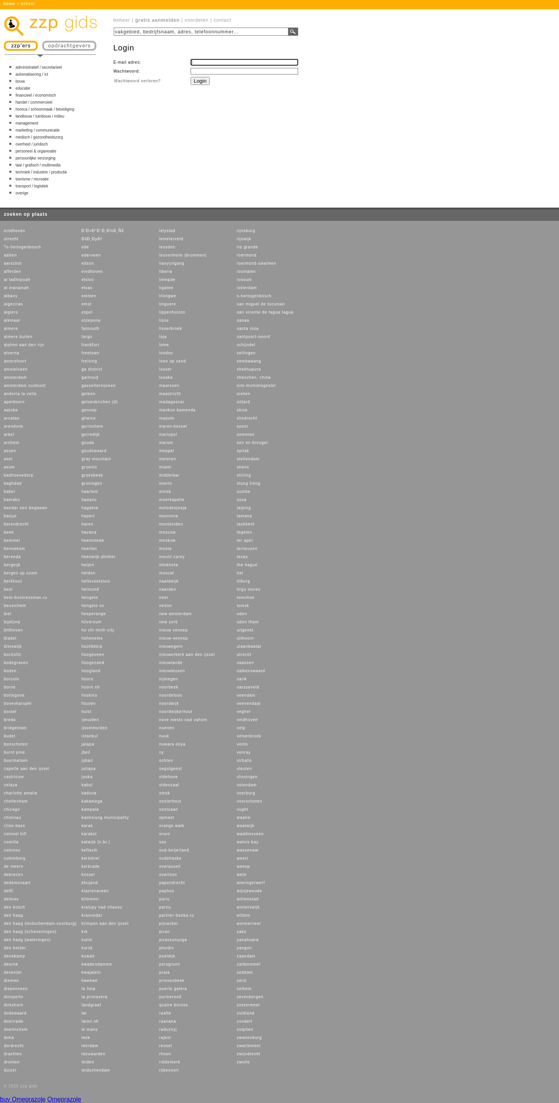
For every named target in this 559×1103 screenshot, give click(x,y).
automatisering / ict (32, 74)
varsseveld (248, 687)
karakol (89, 834)
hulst (87, 711)
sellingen (246, 353)
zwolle (243, 1062)
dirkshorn (13, 1005)
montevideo (171, 524)
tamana (244, 516)
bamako (12, 500)
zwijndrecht (248, 1054)
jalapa (88, 744)
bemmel (12, 540)
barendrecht (16, 524)
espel (87, 312)
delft (8, 891)
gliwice (89, 418)
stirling (244, 475)
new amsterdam (175, 614)
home (9, 4)
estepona (91, 320)
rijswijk (244, 239)
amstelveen (16, 369)
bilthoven (13, 630)
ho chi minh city (98, 630)
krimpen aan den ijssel (105, 923)
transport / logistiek (32, 186)
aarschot (13, 263)
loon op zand (172, 361)
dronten (12, 1062)
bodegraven (16, 663)
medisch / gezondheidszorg (39, 137)
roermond (247, 255)
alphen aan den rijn (24, 345)
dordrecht (14, 1046)
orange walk (171, 826)
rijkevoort (169, 1070)
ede (85, 247)
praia (164, 972)
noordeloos (170, 695)
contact (222, 20)
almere (11, 328)
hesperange (94, 614)
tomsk (243, 606)
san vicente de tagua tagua (265, 312)
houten (89, 703)
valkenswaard (251, 671)
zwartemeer (249, 1046)
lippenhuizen (172, 312)
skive (242, 410)
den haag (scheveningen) (30, 932)
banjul (10, 516)
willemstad (248, 899)
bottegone (14, 695)
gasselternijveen (99, 385)
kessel (88, 874)
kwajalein (91, 972)
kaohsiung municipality (105, 817)
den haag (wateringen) (27, 940)
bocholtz (12, 654)
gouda (88, 443)
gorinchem (92, 426)
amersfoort (15, 361)
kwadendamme (97, 964)
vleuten (244, 769)
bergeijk (12, 565)
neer (163, 597)
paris (164, 899)
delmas (11, 899)
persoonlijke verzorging (36, 158)
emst (87, 304)
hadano (89, 500)
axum (9, 467)
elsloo (88, 279)
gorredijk (91, 434)
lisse (164, 320)
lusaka (166, 377)
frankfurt (90, 345)
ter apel (245, 540)
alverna (11, 353)
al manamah (16, 288)
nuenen (166, 728)
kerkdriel (91, 858)
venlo (242, 744)
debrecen (13, 874)
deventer (13, 972)
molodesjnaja (173, 508)
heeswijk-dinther (99, 557)
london (166, 353)
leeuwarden (94, 1054)
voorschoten (249, 801)
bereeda (12, 557)
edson (88, 263)
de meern (13, 866)
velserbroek (249, 736)
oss (163, 842)
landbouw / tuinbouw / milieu (40, 116)
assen (10, 451)
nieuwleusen (172, 671)
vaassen (245, 663)
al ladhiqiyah (17, 279)
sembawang (249, 361)
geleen (88, 394)
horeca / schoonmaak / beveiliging (45, 109)
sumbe (243, 491)
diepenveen (16, 989)
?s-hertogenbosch (22, 247)
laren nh (90, 1021)
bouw (20, 81)
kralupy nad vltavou (102, 907)
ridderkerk (169, 1062)
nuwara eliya (172, 744)
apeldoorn (14, 402)
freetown (90, 353)
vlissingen (247, 777)
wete (242, 874)
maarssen (169, 385)
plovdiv (166, 948)
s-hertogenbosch (254, 296)
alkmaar (12, 320)
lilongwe (167, 296)
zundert (244, 1021)
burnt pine (14, 752)
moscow (167, 532)
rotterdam (247, 288)
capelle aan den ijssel (27, 769)
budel (9, 736)
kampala (90, 809)
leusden (167, 247)
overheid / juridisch (32, 144)
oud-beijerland (174, 850)
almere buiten (18, 337)
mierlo (165, 483)
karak (87, 826)
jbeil (86, 752)
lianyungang (171, 263)
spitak (243, 451)
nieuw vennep (173, 630)
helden (88, 573)
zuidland (245, 1013)
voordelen (197, 20)
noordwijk (169, 703)
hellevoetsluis (96, 581)
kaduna (89, 793)
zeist (242, 980)
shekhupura (249, 369)
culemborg (15, 858)
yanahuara (248, 940)
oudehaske (170, 858)
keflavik (89, 850)
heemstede (93, 540)
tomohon (246, 597)
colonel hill (15, 834)
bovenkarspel (17, 703)
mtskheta (168, 565)
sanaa (243, 320)
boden (10, 671)
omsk (164, 793)
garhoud (90, 377)
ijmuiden (90, 720)
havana (89, 532)
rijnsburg (246, 231)
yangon (244, 948)
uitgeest (245, 630)
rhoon (165, 1054)
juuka (87, 777)
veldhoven (247, 720)
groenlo (89, 467)
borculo (11, 679)
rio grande (247, 247)
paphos (166, 891)
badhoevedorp (18, 475)
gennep (89, 410)
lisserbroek (170, 328)
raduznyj (168, 1029)
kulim (87, 940)
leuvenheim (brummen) (183, 255)
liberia (165, 271)
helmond (90, 589)
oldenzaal (169, 785)
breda (10, 720)
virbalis (244, 760)
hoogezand (93, 663)
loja (163, 337)
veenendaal (249, 703)
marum (166, 443)
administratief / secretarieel (39, 67)
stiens (243, 467)
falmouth (90, 328)
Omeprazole (64, 1099)
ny (161, 752)
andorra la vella (20, 394)
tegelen (244, 532)
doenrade (13, 1021)
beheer (121, 20)
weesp (243, 866)
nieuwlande (171, 663)
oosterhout (170, 801)
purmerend (170, 997)
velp (241, 728)
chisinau (12, 817)
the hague (247, 565)
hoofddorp (92, 646)
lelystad (167, 231)
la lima (88, 989)
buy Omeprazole (22, 1099)
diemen (11, 980)
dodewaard (15, 1013)
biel (8, 614)
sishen (243, 394)
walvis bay (248, 842)
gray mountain (96, 459)
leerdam (90, 1046)
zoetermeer (248, 1005)
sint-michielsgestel (256, 385)
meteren (167, 459)
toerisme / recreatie (32, 179)
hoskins (89, 695)
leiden (88, 1062)
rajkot (165, 1037)
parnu (165, 907)
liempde (167, 279)
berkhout (13, 581)
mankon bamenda (177, 410)
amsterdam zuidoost (25, 385)
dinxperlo (13, 997)
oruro (164, 834)
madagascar (171, 402)
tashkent (246, 524)
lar (84, 1013)
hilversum (92, 622)
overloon (168, 874)
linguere (167, 304)
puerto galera (173, 989)
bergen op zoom (20, 573)
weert (242, 858)
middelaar (169, 475)
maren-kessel (173, 426)
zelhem (244, 989)
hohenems (92, 638)
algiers (11, 312)
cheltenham (16, 801)
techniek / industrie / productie (41, 172)
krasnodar (92, 915)
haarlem (90, 491)
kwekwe (90, 980)
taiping (244, 508)
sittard (243, 402)
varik (242, 679)
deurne (11, 964)
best (8, 589)
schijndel (246, 345)
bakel (9, 491)
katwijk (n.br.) (96, 842)
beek (9, 532)
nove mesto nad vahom (183, 720)
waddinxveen (250, 834)
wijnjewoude (249, 891)
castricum (14, 777)
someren (246, 434)
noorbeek (169, 687)
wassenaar (248, 850)
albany (10, 296)
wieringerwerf (251, 883)
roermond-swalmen (256, 263)
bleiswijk (13, 646)
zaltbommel (248, 964)
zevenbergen (250, 997)
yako (242, 932)
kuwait (88, 956)
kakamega (92, 801)
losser (165, 369)
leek (86, 1037)
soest (242, 426)
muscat (166, 573)
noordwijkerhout (176, 711)
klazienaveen (95, 891)
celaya (10, 785)
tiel (240, 573)
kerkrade (91, 866)
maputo (166, 418)
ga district (92, 369)
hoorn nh (91, 687)
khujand (90, 883)
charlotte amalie (21, 793)
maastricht (170, 394)
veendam (246, 695)
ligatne (166, 288)
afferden (12, 271)
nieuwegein (171, 646)
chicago (12, 809)
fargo (87, 337)
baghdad (13, 483)
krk (85, 932)
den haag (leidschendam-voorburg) (40, 923)
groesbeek (92, 475)
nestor (165, 606)
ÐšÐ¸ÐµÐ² (92, 239)
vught (242, 809)
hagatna (90, 508)
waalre (243, 817)
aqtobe (11, 410)
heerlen (89, 548)
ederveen (91, 255)
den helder (15, 948)
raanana (167, 1021)
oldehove (168, 777)
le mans (90, 1029)
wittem (243, 915)
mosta (165, 548)
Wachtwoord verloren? (137, 81)
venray (244, 752)
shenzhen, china (254, 377)
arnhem (11, 443)
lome (164, 345)
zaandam (246, 956)
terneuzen (247, 548)
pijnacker (168, 923)
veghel (243, 711)
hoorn (88, 679)
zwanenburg (249, 1037)
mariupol (168, 434)
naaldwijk (169, 581)
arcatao (11, 418)
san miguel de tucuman (261, 304)
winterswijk (248, 907)
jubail (87, 760)
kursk (87, 948)
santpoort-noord (253, 337)
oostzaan (168, 809)
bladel (10, 638)
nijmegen (168, 679)
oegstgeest (170, 769)
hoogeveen (93, 654)
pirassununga (173, 940)
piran (164, 932)
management (27, 123)
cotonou (12, 850)
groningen (92, 483)
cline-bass (14, 826)
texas (242, 557)
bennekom (14, 548)
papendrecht (172, 883)
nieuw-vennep (173, 638)
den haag (13, 915)
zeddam (245, 972)
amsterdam (15, 377)
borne (10, 687)
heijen (88, 565)
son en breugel (252, 443)
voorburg (246, 793)
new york (168, 622)
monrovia (168, 516)
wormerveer (249, 923)
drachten (13, 1054)
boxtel (10, 711)
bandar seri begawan (25, 508)
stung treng (248, 483)
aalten (10, 255)
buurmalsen (16, 760)
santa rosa (248, 328)
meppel (166, 451)
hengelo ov (93, 606)
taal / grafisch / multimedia (38, 165)
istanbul (90, 736)
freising (89, 361)
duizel (10, 1070)
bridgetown (15, 728)
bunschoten (16, 744)
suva (242, 500)
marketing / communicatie (38, 130)
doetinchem (16, 1029)
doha (9, 1037)
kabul (87, 785)
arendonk (13, 426)
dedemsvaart (17, 883)
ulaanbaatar (249, 646)
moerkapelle (171, 500)
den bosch (14, 907)
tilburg (243, 581)
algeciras (13, 304)
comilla (11, 842)
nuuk (164, 736)
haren (88, 524)
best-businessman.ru (25, 597)
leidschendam (96, 1070)
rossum (244, 279)
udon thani (248, 622)
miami (165, 467)
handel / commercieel (34, 102)
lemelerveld (171, 239)
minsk (165, 491)
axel (8, 459)
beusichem (15, 606)
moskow (167, 540)
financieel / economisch (36, 95)
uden (242, 614)
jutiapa (88, 769)
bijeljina (12, 622)
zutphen (245, 1029)
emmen (89, 296)
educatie (23, 88)
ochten (166, 760)
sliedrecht (247, 418)
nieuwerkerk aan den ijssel (187, 654)
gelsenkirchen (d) (100, 402)
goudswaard (94, 451)
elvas (87, 288)
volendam (247, 785)
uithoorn (245, 638)
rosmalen (246, 271)
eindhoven (14, 231)
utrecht (11, 239)
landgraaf (91, 1005)
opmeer (167, 817)
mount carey (172, 557)
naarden (167, 589)
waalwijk (245, 826)
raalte (165, 1013)
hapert (88, 516)
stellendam (248, 459)
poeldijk (167, 956)
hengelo (90, 597)
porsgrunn (169, 964)
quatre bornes (173, 1005)
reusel (165, 1046)
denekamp (14, 956)
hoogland (91, 671)
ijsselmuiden (95, 728)
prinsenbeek (171, 980)
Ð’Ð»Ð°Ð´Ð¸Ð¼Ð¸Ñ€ (103, 231)
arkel (9, 434)
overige (22, 193)
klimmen (90, 899)
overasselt (170, 866)
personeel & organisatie (36, 151)
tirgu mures (248, 589)
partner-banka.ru (176, 915)
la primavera (95, 997)
